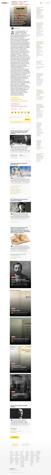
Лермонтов (12, 452)
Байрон (32, 451)
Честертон (33, 456)
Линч (37, 460)
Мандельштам (18, 458)
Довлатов (27, 455)
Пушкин (11, 451)
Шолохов (22, 451)
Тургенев (11, 457)
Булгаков (17, 457)
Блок (16, 456)
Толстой (11, 453)
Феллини (37, 461)
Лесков (16, 452)
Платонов (17, 462)
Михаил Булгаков (14, 101)
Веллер (27, 458)
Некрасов (11, 461)
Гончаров (11, 460)
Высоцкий (22, 466)
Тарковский (38, 451)
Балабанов (38, 452)
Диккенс (32, 458)
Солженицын (23, 460)
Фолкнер (32, 453)
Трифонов (22, 462)
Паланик (32, 461)
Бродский (22, 456)
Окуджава (22, 465)
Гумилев (16, 461)
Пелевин (27, 452)
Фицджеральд (33, 455)
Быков (27, 460)
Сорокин (27, 451)
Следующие (14, 437)
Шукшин (22, 455)
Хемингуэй (32, 452)
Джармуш (38, 458)
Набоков (17, 460)
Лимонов (27, 453)
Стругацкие (23, 457)
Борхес (32, 460)
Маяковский (17, 455)
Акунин (27, 456)
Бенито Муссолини (23, 101)
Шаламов (22, 461)
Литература (13, 129)
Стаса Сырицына (20, 472)
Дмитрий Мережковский (16, 99)
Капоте (32, 465)
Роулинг (32, 462)
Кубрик (37, 456)
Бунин (22, 453)
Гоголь (11, 456)
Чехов (16, 451)
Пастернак (23, 458)
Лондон (32, 457)
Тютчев (11, 462)
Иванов (27, 457)
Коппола (37, 455)
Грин (21, 452)
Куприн (16, 453)
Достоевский (12, 455)
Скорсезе (38, 457)
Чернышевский (12, 458)
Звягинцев (38, 453)
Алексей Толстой (14, 97)
